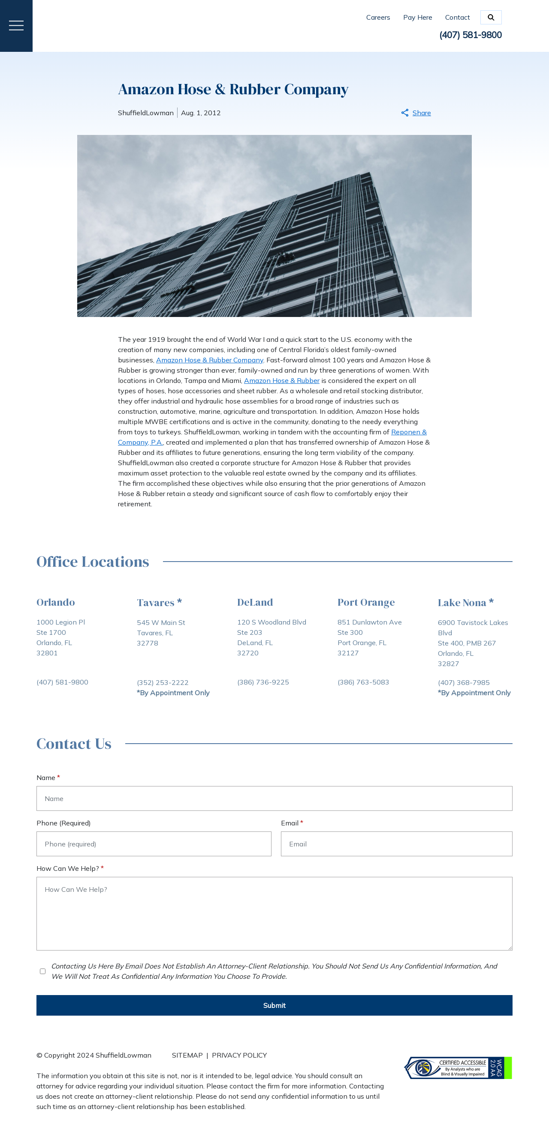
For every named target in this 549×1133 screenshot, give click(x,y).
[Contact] (457, 17)
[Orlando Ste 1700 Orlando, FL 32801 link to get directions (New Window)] (62, 647)
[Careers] (384, 17)
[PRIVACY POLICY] (239, 1060)
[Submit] (274, 1005)
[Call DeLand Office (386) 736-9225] (263, 682)
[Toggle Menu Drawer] (16, 26)
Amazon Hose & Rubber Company (209, 360)
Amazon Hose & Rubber (282, 380)
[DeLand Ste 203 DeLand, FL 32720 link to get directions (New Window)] (271, 647)
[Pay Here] (424, 17)
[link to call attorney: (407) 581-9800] (468, 35)
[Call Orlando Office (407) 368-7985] (464, 682)
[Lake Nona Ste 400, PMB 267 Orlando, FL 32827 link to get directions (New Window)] (475, 647)
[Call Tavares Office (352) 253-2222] (163, 682)
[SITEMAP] (187, 1060)
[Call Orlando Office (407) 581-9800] (62, 682)
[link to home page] (82, 25)
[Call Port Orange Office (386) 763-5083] (363, 682)
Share (416, 112)
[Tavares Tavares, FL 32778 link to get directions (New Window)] (173, 647)
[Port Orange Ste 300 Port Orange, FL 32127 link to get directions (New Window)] (370, 647)
